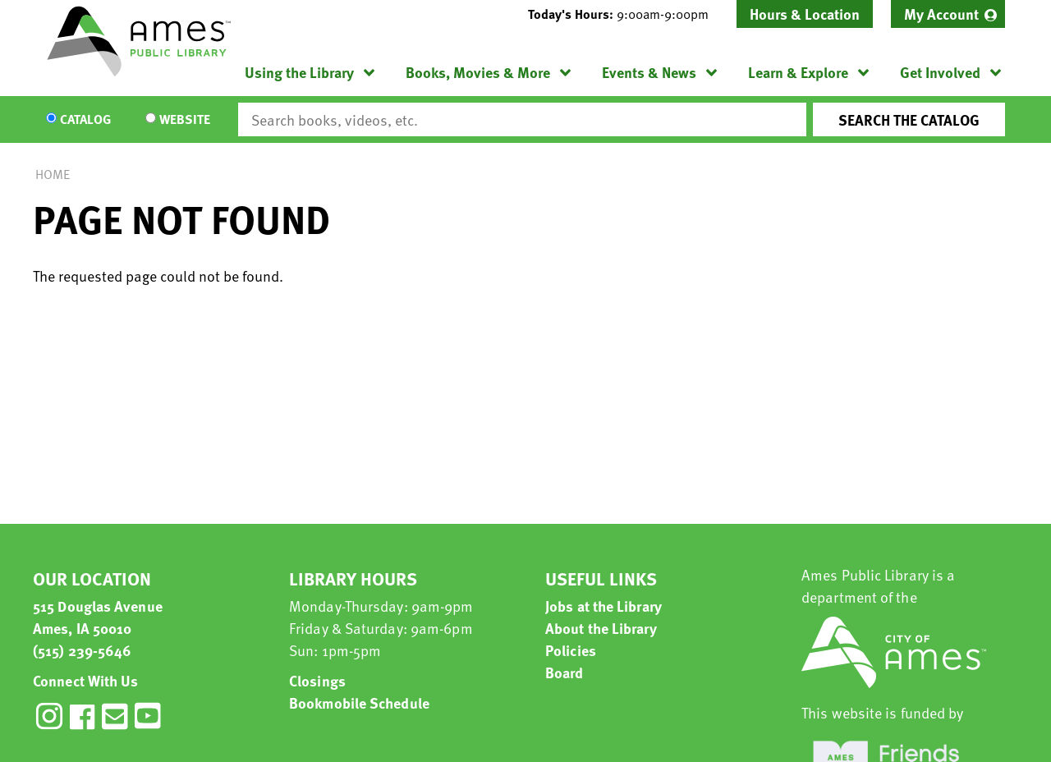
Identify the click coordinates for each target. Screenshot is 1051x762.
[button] (625, 14)
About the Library (601, 628)
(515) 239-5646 (82, 650)
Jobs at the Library (603, 605)
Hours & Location (805, 13)
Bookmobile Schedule (359, 702)
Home (52, 174)
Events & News (649, 72)
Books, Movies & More (478, 72)
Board (564, 672)
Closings (317, 680)
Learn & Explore (798, 72)
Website (184, 119)
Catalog (85, 119)
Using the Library (299, 72)
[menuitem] (948, 14)
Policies (570, 650)
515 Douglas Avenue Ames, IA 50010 (98, 616)
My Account (941, 13)
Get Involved (940, 72)
